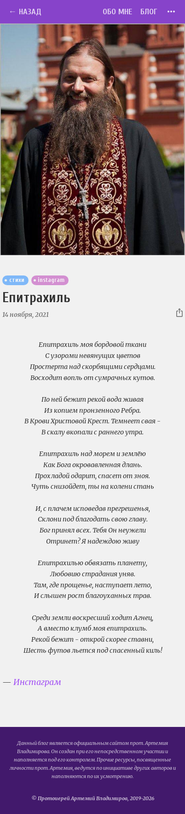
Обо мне (117, 12)
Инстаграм (37, 682)
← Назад (24, 12)
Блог (148, 12)
